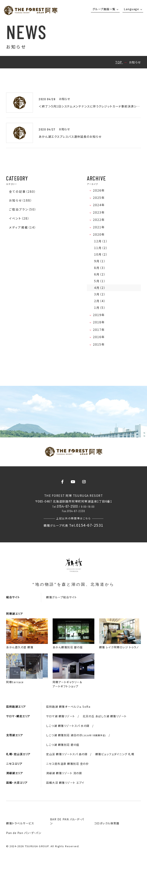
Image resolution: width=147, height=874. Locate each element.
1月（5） (100, 308)
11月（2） (101, 248)
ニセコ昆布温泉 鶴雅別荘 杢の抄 (67, 764)
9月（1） (100, 261)
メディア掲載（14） (22, 227)
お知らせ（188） (20, 200)
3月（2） (100, 294)
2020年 (100, 234)
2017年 (100, 330)
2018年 (100, 322)
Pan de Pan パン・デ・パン (23, 833)
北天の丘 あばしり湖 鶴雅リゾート (105, 716)
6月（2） (100, 274)
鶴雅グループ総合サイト (61, 597)
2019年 (100, 315)
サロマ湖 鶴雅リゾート (60, 716)
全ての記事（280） (22, 191)
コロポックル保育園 (106, 823)
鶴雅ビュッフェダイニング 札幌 (114, 754)
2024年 (100, 205)
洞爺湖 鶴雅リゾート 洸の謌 (64, 773)
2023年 (100, 212)
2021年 (100, 227)
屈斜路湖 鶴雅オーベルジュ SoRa (68, 706)
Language (131, 9)
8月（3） (100, 268)
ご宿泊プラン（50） (22, 209)
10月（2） (101, 254)
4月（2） (100, 288)
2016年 (100, 337)
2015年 (100, 344)
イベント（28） (19, 218)
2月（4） (100, 301)
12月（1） (101, 241)
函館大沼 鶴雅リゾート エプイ (65, 783)
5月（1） (100, 281)
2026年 (100, 190)
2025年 (100, 198)
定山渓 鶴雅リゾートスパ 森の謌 (66, 754)
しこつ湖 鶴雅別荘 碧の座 (62, 745)
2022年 (100, 220)
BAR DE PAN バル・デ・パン (67, 821)
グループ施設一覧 (103, 9)
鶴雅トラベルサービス (20, 823)
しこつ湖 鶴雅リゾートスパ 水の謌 (68, 726)
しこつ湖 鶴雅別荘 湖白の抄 (76, 735)
